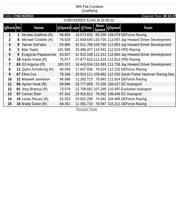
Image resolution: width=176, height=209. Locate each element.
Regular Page (86, 109)
